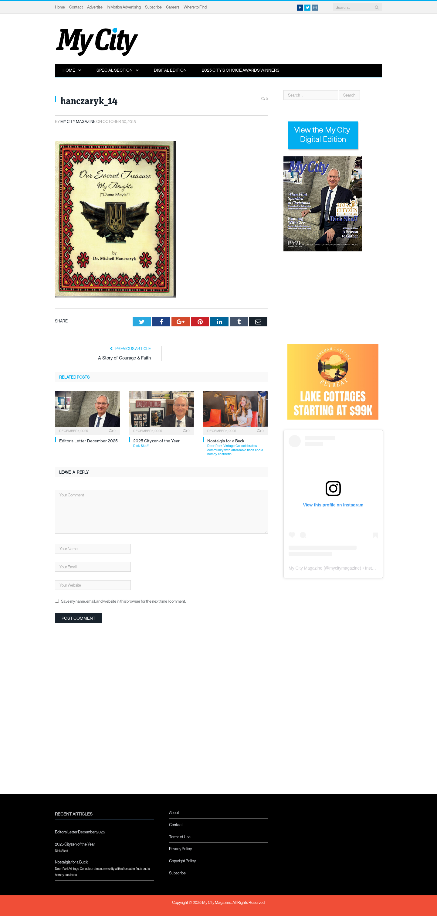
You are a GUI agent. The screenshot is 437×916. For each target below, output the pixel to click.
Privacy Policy (180, 848)
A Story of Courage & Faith (124, 358)
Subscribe (153, 7)
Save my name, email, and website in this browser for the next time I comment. (123, 601)
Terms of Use (180, 836)
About (174, 812)
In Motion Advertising (124, 7)
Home (60, 7)
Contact (76, 7)
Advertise (95, 7)
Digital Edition (170, 70)
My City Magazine (78, 121)
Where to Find (195, 7)
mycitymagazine (344, 568)
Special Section (115, 70)
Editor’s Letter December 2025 (88, 440)
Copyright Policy (182, 860)
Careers (172, 7)
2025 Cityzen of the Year (163, 443)
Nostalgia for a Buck (237, 447)
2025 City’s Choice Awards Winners (240, 70)
